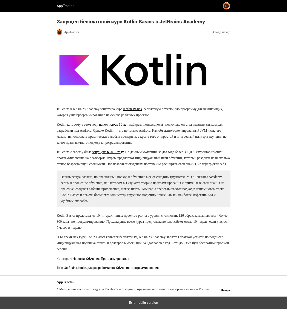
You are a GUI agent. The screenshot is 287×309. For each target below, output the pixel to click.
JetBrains (70, 267)
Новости (79, 258)
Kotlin (82, 267)
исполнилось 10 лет (113, 124)
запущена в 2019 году (107, 152)
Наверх (225, 290)
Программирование (115, 258)
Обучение (93, 258)
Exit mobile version (143, 303)
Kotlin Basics (132, 109)
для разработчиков (101, 267)
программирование (145, 267)
